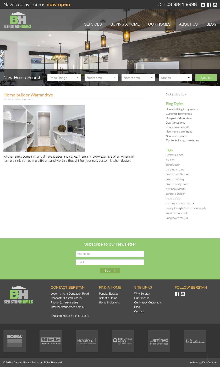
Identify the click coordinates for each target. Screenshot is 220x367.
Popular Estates (108, 293)
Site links (143, 287)
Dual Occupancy (175, 122)
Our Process (141, 298)
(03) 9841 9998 (69, 302)
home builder (173, 198)
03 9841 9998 (181, 4)
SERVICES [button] (93, 24)
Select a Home (108, 298)
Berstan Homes (174, 155)
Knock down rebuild (177, 127)
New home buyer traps (179, 131)
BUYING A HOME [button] (125, 24)
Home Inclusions (109, 302)
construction (173, 165)
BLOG (211, 24)
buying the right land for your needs (186, 208)
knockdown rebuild (177, 218)
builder (170, 160)
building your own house (180, 203)
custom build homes (177, 174)
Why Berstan (142, 293)
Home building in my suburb (182, 109)
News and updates (176, 136)
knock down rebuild (177, 213)
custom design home (177, 184)
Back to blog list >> (176, 94)
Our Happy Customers (148, 302)
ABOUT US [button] (188, 24)
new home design (176, 189)
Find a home (110, 287)
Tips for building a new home (182, 140)
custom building (175, 179)
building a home (175, 169)
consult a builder (175, 194)
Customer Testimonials (179, 114)
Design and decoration (179, 118)
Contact (139, 311)
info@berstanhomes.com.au (68, 307)
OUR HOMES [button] (159, 24)
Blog (137, 307)
